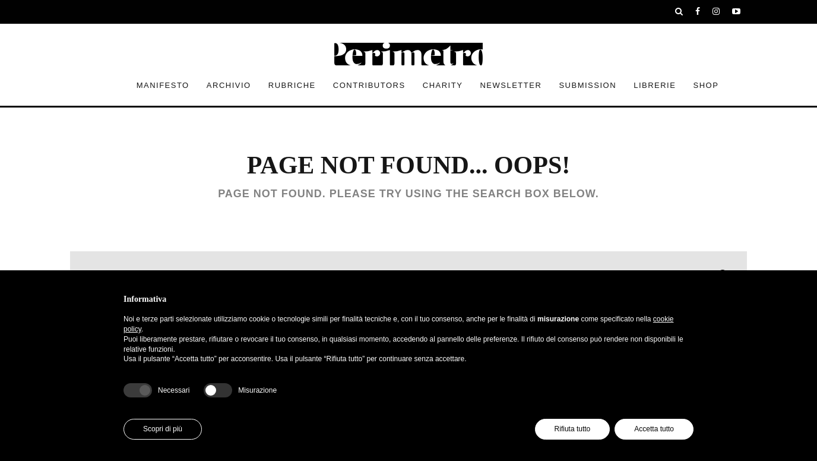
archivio (229, 85)
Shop (706, 85)
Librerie (655, 85)
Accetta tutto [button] (654, 429)
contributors (369, 85)
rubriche (292, 85)
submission (587, 85)
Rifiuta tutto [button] (573, 429)
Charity (443, 85)
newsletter (511, 85)
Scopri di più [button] (162, 429)
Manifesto (163, 85)
